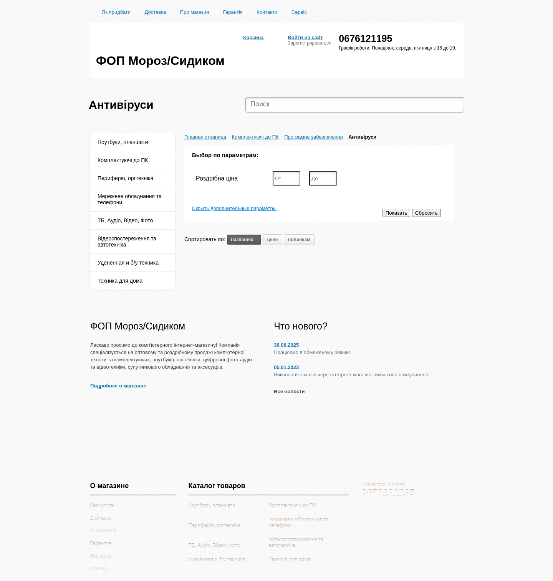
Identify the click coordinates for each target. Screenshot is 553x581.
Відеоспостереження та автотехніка (127, 241)
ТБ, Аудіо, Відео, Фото (125, 220)
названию (244, 239)
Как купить (102, 505)
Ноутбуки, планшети (123, 142)
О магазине (103, 531)
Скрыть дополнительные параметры (234, 208)
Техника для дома (120, 281)
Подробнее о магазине (118, 386)
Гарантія (233, 12)
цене (272, 239)
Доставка (155, 12)
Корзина (253, 37)
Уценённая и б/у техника (128, 263)
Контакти (267, 12)
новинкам (299, 239)
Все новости (289, 391)
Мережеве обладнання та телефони (130, 199)
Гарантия (100, 543)
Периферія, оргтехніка (126, 178)
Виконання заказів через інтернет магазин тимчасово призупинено (351, 374)
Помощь (99, 569)
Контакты (101, 556)
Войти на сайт (305, 37)
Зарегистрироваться (309, 43)
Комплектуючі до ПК (123, 160)
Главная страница (205, 137)
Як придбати (116, 12)
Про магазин (194, 12)
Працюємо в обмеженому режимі (312, 352)
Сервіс (299, 12)
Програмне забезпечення (313, 137)
